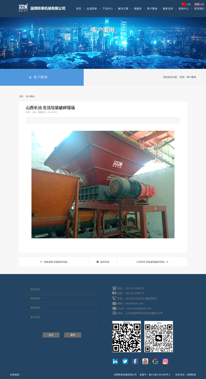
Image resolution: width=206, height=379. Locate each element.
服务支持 (168, 8)
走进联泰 (92, 8)
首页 (78, 8)
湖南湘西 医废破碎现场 (53, 262)
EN (199, 4)
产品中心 (107, 8)
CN (186, 4)
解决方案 (123, 8)
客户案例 (152, 8)
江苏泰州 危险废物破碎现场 (152, 262)
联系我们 (199, 8)
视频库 (138, 8)
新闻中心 (184, 8)
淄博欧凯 (191, 374)
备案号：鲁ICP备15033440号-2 (155, 374)
